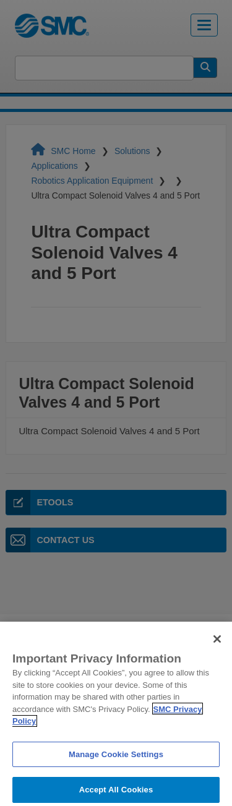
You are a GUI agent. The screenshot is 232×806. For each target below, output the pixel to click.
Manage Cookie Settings (116, 758)
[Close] (217, 644)
